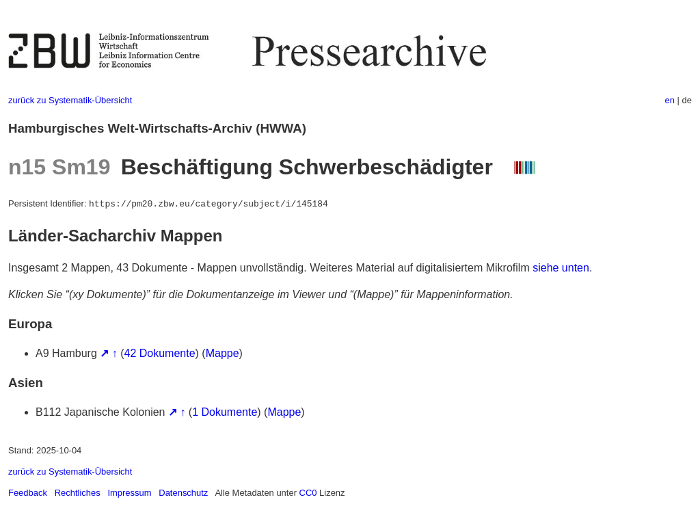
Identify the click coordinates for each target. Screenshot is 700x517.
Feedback (27, 493)
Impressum (129, 493)
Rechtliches (77, 493)
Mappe (222, 353)
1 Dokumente (224, 412)
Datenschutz (183, 493)
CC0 (308, 493)
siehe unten (561, 268)
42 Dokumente (160, 353)
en (670, 100)
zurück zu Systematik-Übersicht (70, 100)
